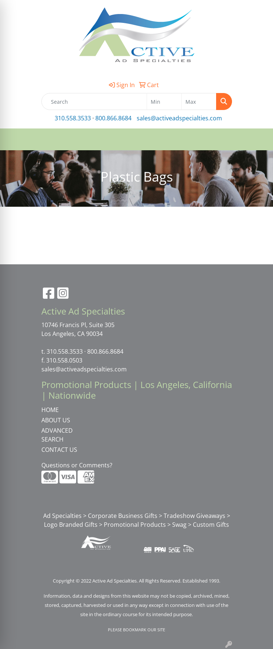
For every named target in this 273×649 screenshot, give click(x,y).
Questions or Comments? (76, 465)
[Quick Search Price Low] (164, 101)
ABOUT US (55, 420)
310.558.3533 (73, 118)
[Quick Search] (94, 101)
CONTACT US (59, 450)
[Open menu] (258, 139)
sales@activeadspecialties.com (179, 118)
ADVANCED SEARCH (57, 434)
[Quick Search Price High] (198, 101)
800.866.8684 (113, 118)
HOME (50, 410)
